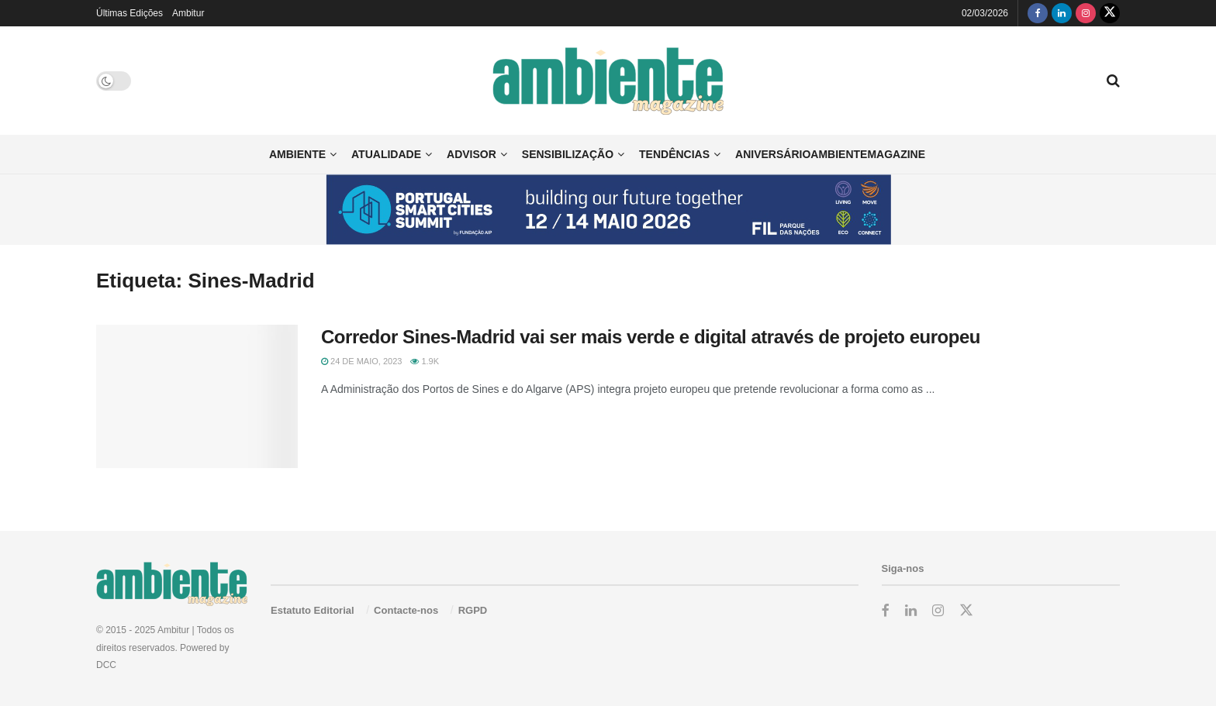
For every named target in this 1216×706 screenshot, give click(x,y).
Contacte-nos (406, 610)
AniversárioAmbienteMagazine (830, 154)
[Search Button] (1113, 80)
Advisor (471, 154)
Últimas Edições (129, 13)
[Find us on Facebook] (1038, 13)
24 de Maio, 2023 (361, 361)
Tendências (674, 154)
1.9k (424, 361)
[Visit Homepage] (608, 81)
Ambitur (188, 13)
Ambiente (297, 154)
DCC (106, 665)
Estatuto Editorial (312, 610)
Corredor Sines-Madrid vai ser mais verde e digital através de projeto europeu (650, 336)
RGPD (473, 610)
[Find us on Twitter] (1110, 13)
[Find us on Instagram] (1086, 13)
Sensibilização (567, 154)
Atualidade (386, 154)
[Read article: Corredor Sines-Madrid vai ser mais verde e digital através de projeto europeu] (197, 397)
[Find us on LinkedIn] (1062, 13)
